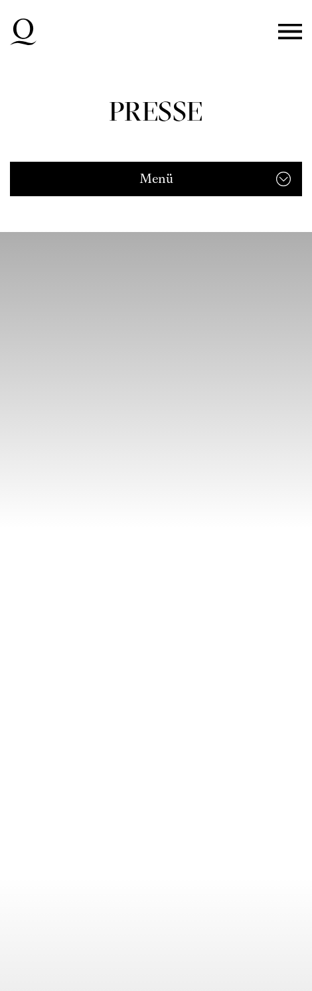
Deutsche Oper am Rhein (23, 32)
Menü (290, 32)
